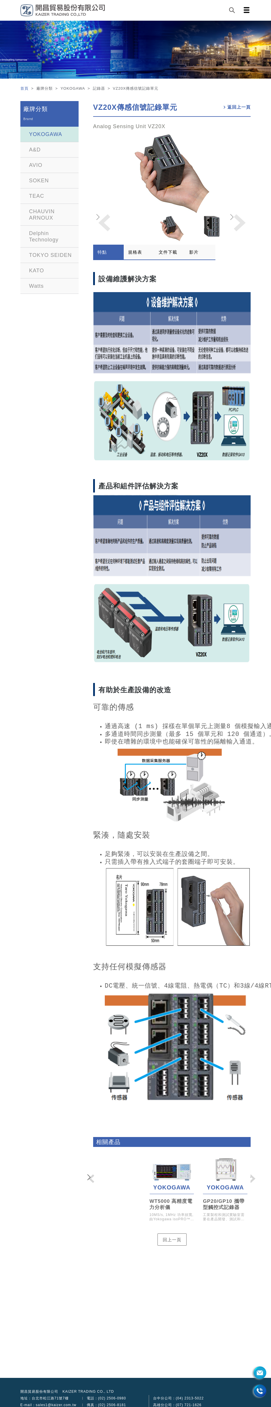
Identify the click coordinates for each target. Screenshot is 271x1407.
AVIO (35, 165)
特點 (102, 252)
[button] (239, 223)
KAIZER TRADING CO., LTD (88, 1392)
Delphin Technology (44, 236)
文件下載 (168, 252)
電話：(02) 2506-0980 (106, 1398)
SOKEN (39, 180)
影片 (194, 252)
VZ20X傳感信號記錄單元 (135, 107)
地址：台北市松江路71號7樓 (44, 1398)
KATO (36, 270)
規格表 (135, 252)
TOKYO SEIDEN (50, 255)
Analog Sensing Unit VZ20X (129, 126)
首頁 (25, 88)
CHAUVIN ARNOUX (42, 215)
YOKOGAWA (45, 134)
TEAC (36, 196)
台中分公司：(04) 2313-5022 (178, 1398)
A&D (35, 150)
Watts (36, 286)
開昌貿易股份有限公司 (39, 1392)
